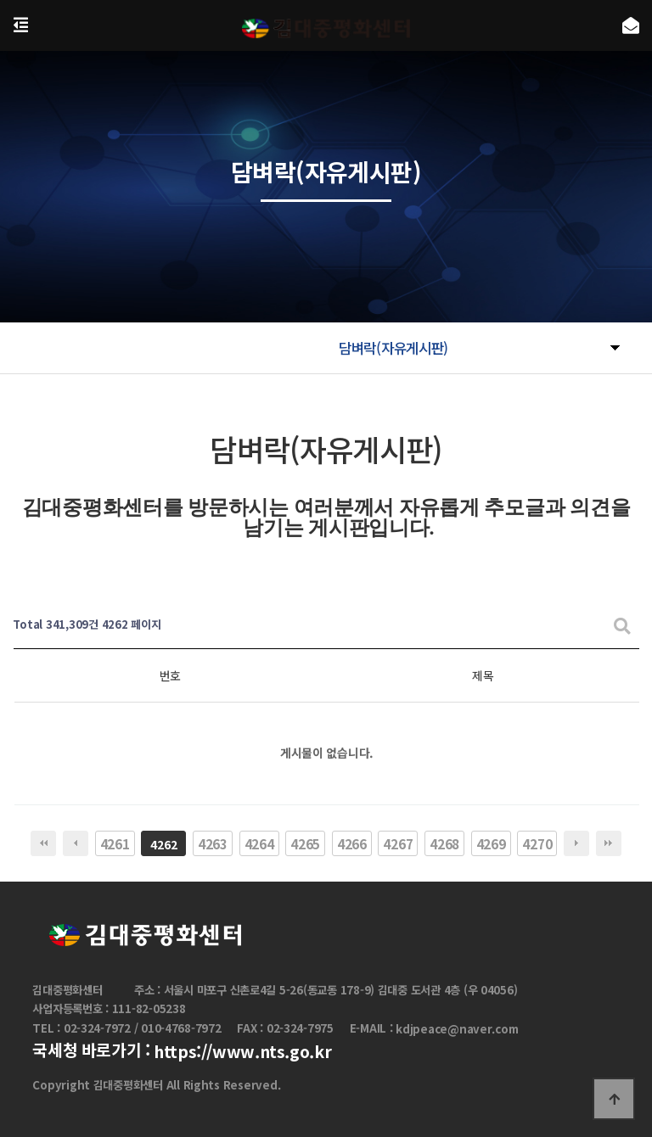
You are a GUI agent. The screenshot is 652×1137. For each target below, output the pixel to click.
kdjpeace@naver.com (457, 1029)
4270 (537, 843)
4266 (352, 843)
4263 (213, 843)
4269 (491, 843)
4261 (115, 843)
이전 (75, 843)
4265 (305, 843)
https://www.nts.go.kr (242, 1051)
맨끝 (608, 843)
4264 (259, 843)
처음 (43, 843)
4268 (444, 843)
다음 (576, 843)
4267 (398, 843)
